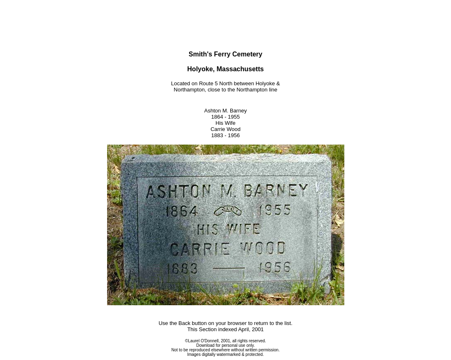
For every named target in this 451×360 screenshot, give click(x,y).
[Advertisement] (225, 15)
